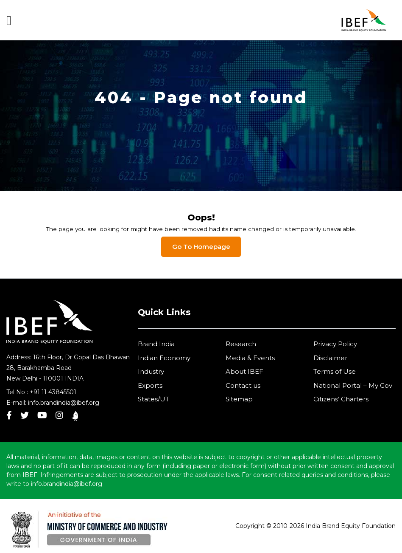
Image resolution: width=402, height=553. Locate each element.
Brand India (156, 344)
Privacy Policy (335, 344)
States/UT (153, 399)
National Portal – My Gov (352, 385)
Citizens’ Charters (340, 399)
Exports (150, 385)
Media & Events (250, 358)
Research (241, 344)
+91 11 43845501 (53, 392)
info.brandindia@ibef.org (63, 402)
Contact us (243, 385)
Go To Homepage (201, 247)
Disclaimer (330, 358)
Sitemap (239, 399)
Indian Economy (164, 358)
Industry (151, 371)
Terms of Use (334, 371)
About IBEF (244, 371)
